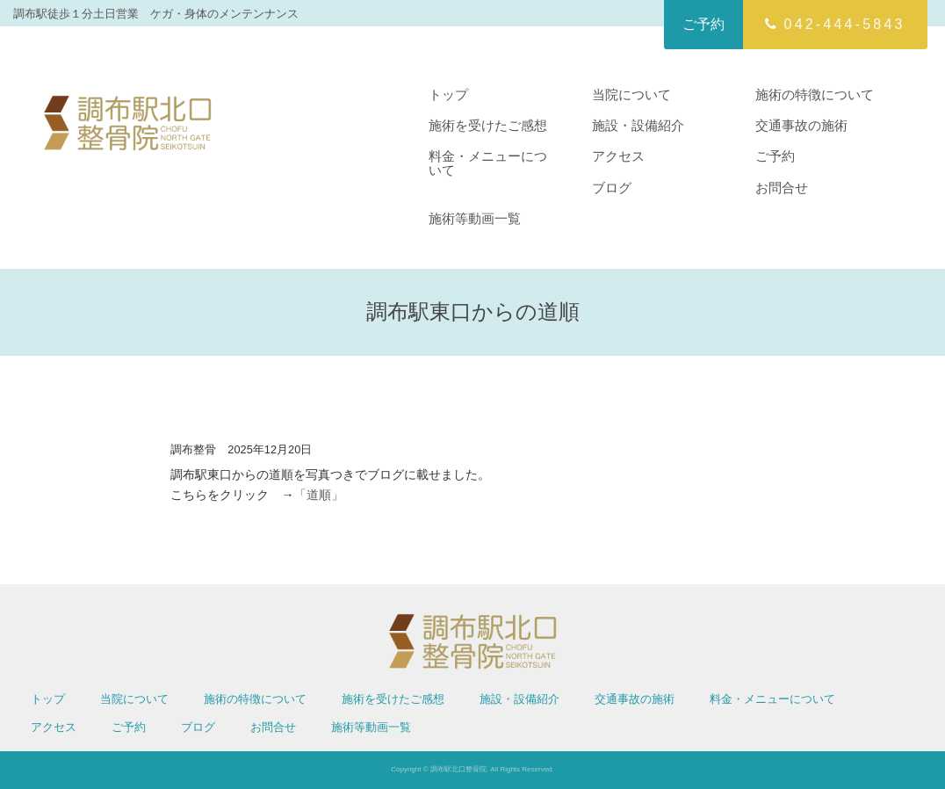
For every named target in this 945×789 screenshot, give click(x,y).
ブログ (611, 187)
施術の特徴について (814, 94)
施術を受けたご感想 (488, 125)
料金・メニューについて (488, 162)
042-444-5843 (835, 24)
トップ (448, 94)
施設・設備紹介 (638, 125)
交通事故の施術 (801, 125)
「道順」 (318, 495)
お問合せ (781, 187)
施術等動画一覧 (475, 218)
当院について (631, 94)
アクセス (618, 155)
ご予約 (703, 24)
